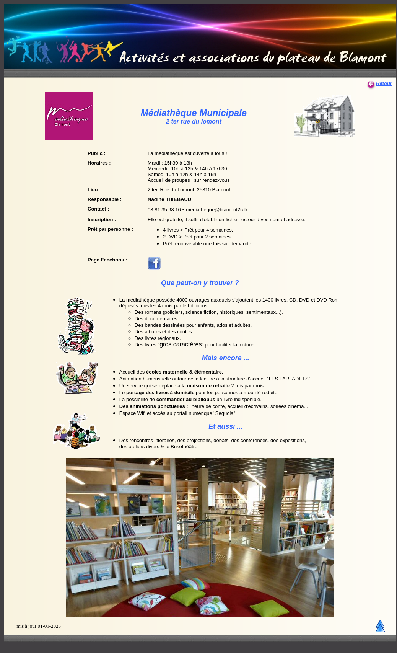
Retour (379, 83)
